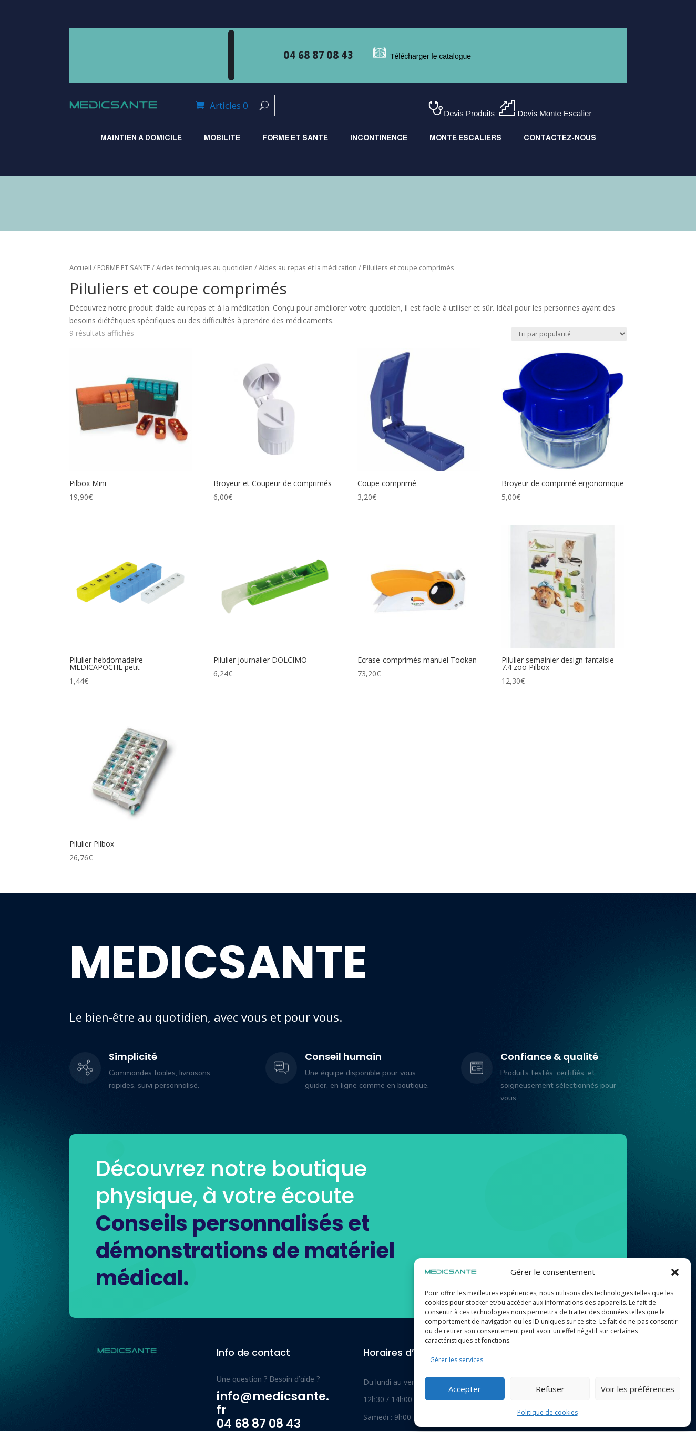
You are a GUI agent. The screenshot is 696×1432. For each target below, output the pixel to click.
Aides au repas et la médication (308, 267)
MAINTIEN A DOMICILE (141, 138)
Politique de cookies (547, 1412)
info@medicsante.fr (273, 1403)
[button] (675, 1272)
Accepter (464, 1389)
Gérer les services (456, 1359)
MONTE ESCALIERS (465, 138)
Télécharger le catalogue (430, 56)
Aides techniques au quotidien (204, 267)
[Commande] (569, 334)
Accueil (80, 267)
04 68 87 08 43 (318, 55)
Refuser (550, 1389)
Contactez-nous (560, 138)
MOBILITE (222, 138)
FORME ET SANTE (295, 138)
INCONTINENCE (378, 138)
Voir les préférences (637, 1389)
